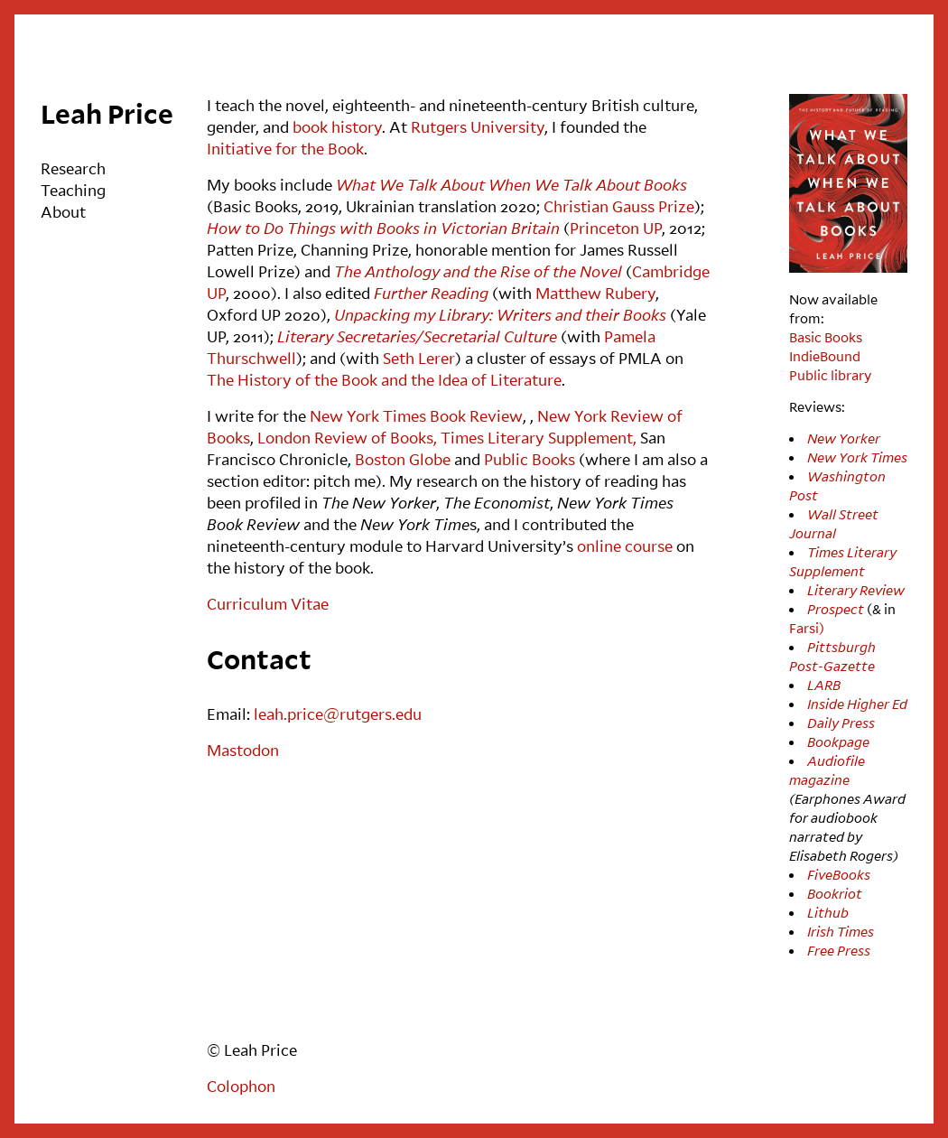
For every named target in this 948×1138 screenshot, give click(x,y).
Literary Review (856, 590)
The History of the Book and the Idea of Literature (384, 379)
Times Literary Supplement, (540, 437)
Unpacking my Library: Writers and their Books (500, 314)
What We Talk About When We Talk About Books (511, 184)
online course (625, 546)
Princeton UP (616, 228)
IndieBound (824, 356)
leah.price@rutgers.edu (338, 714)
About (63, 211)
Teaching (73, 190)
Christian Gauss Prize (619, 206)
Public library (830, 375)
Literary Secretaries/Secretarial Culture (417, 336)
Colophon (241, 1086)
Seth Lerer (419, 358)
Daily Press (841, 723)
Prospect (835, 609)
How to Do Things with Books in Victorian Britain (383, 228)
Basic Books (825, 337)
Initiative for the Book (285, 148)
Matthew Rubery (595, 293)
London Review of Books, (347, 437)
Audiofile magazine (827, 769)
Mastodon (243, 750)
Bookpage (838, 741)
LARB (824, 685)
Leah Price (107, 113)
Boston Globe (403, 459)
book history (337, 127)
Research (73, 168)
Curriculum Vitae (268, 603)
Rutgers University (477, 127)
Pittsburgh (841, 647)
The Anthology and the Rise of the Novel (478, 271)
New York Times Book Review (416, 416)
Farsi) (806, 628)
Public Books (529, 459)
